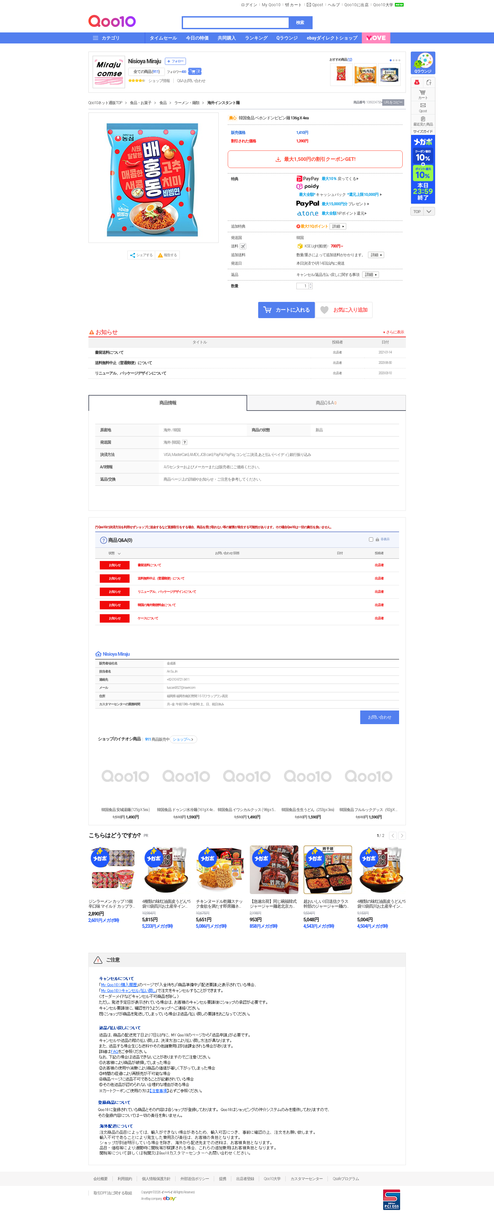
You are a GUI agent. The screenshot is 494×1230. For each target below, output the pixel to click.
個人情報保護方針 (156, 1178)
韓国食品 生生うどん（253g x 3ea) (307, 809)
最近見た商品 (423, 124)
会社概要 (100, 1178)
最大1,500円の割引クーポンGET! (314, 159)
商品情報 (167, 402)
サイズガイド (423, 131)
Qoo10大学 (383, 5)
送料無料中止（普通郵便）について (123, 363)
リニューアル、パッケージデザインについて (130, 373)
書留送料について (109, 352)
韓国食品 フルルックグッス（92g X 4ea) (368, 809)
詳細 (336, 226)
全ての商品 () (146, 71)
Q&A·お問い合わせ (191, 80)
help (184, 442)
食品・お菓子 (140, 103)
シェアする (144, 255)
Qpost (317, 5)
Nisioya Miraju (144, 61)
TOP (416, 211)
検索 (300, 22)
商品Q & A (326, 402)
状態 (111, 553)
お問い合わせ (379, 717)
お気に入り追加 (343, 310)
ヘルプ (334, 5)
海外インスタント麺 (223, 103)
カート (423, 98)
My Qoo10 (271, 5)
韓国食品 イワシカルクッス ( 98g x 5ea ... (247, 809)
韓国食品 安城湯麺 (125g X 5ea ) (125, 809)
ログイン (249, 5)
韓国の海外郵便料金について (157, 605)
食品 (163, 103)
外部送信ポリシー (194, 1178)
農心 (232, 118)
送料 (239, 246)
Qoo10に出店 (356, 5)
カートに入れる (286, 309)
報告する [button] (170, 255)
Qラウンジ (423, 71)
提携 (222, 1178)
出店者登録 (245, 1178)
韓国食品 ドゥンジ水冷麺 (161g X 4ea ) (186, 809)
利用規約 (125, 1178)
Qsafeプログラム (346, 1178)
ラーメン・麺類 (186, 103)
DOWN (429, 211)
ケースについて (148, 618)
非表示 (385, 539)
